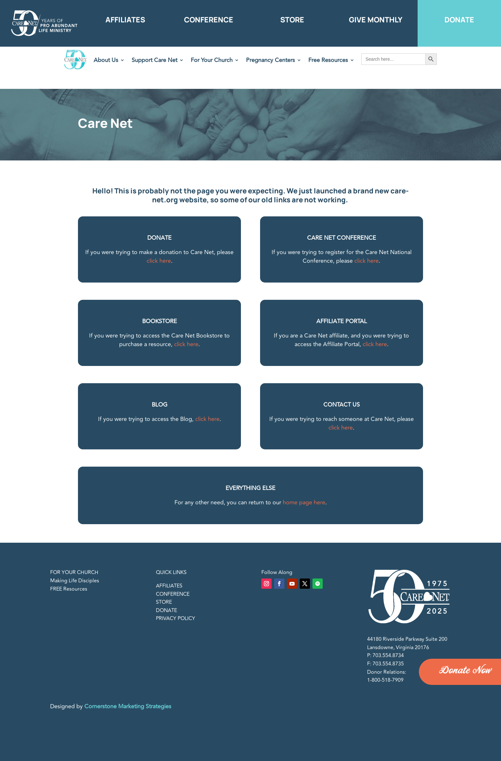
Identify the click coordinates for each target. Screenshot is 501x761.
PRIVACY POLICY (175, 618)
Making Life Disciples (74, 581)
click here (159, 260)
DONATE (166, 610)
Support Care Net (154, 61)
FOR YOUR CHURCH (74, 572)
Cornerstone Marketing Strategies (127, 706)
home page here (304, 502)
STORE (164, 602)
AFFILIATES (169, 586)
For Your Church (212, 61)
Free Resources (328, 61)
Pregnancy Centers (270, 61)
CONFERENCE (172, 594)
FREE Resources (68, 589)
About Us (106, 61)
